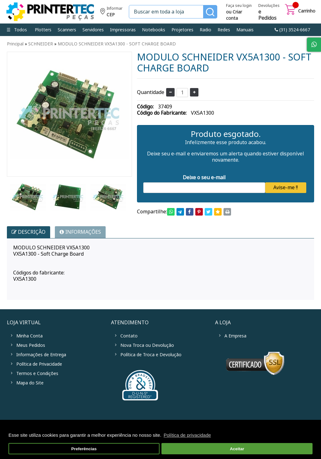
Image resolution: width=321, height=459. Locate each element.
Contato (129, 336)
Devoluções (269, 12)
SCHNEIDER (40, 44)
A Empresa (235, 336)
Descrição (28, 232)
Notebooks (153, 30)
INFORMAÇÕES (80, 232)
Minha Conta (29, 336)
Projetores (182, 30)
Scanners (67, 30)
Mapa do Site (30, 383)
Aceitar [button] (237, 448)
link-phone (292, 30)
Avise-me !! (285, 187)
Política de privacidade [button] (187, 435)
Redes (224, 30)
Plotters (43, 30)
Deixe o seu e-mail (204, 177)
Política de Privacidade (39, 364)
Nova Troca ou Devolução (147, 345)
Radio (205, 30)
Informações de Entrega (41, 354)
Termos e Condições (37, 373)
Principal (15, 44)
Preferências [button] (84, 448)
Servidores (93, 30)
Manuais (245, 30)
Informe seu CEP (111, 12)
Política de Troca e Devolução (151, 354)
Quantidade (150, 92)
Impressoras (123, 30)
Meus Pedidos (30, 345)
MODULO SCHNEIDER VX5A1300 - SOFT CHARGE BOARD (117, 44)
